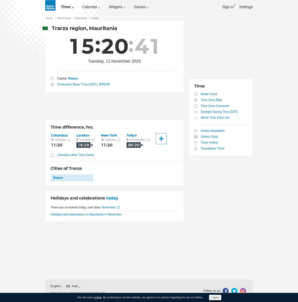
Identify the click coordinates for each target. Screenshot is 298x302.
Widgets (115, 7)
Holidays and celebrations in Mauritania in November (86, 214)
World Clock (209, 94)
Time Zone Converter (215, 105)
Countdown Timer (212, 148)
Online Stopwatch (212, 130)
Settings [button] (246, 7)
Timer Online (209, 142)
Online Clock (209, 136)
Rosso (58, 178)
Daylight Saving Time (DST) (219, 111)
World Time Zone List (215, 117)
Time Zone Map (211, 100)
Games (140, 7)
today (112, 198)
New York (109, 135)
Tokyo (132, 135)
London (82, 135)
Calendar (89, 7)
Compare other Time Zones (75, 155)
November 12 (111, 207)
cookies (97, 297)
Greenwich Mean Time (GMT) (77, 84)
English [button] (55, 286)
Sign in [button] (228, 7)
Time (66, 7)
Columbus (59, 135)
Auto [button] (75, 286)
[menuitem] (66, 7)
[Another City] (161, 138)
